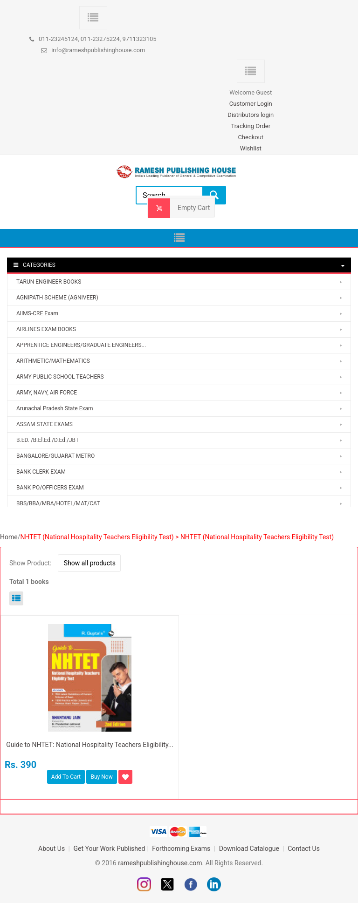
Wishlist (251, 148)
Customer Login (250, 103)
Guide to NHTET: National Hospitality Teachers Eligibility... (89, 744)
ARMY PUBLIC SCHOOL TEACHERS (60, 376)
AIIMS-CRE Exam (37, 313)
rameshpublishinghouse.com (160, 863)
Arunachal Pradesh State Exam (54, 408)
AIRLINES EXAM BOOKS (46, 329)
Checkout (250, 137)
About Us (52, 848)
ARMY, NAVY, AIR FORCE (46, 392)
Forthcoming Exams (182, 848)
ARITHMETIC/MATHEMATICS (53, 361)
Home (9, 537)
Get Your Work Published (109, 848)
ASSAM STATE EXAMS (44, 424)
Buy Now (101, 777)
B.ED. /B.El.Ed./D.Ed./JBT (47, 440)
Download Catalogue (250, 848)
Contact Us (304, 848)
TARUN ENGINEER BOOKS (48, 281)
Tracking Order (250, 125)
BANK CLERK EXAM (41, 471)
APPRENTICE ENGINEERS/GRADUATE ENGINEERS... (81, 345)
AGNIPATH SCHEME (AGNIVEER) (57, 297)
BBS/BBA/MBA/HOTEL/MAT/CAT (58, 503)
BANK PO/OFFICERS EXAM (50, 487)
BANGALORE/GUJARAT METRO (55, 456)
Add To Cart (66, 777)
